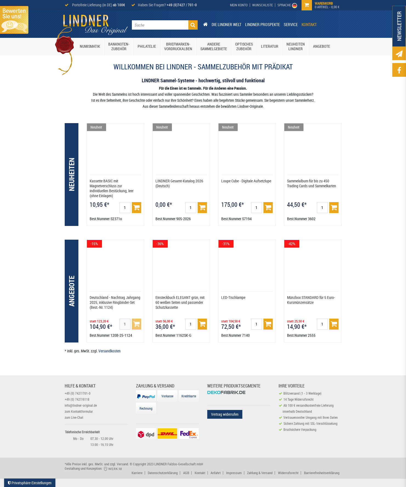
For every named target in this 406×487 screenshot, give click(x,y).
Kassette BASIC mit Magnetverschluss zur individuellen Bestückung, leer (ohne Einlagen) (112, 188)
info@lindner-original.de (81, 405)
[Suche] (193, 25)
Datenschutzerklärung (163, 473)
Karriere (137, 473)
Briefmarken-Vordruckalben (178, 46)
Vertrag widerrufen (225, 414)
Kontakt (309, 24)
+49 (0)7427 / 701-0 (182, 4)
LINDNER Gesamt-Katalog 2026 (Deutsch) (179, 183)
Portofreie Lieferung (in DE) (98, 4)
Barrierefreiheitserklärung (321, 473)
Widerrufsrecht (288, 473)
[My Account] (239, 5)
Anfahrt (216, 473)
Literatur (269, 46)
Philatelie (147, 46)
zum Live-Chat (74, 417)
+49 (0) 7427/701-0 (77, 393)
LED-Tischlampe (233, 297)
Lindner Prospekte (262, 24)
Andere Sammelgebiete (213, 46)
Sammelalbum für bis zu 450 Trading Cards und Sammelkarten (311, 183)
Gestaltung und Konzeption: (94, 468)
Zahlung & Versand (259, 473)
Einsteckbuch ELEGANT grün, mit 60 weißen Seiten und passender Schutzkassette (180, 302)
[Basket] (136, 207)
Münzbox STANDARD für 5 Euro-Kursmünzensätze (311, 300)
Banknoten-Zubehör (118, 46)
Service (291, 24)
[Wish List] (262, 5)
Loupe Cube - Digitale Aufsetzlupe (246, 180)
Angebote (321, 46)
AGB (186, 473)
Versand (122, 463)
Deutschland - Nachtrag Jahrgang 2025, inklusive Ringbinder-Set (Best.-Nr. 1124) (115, 302)
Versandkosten (109, 350)
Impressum (234, 473)
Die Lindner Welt (226, 24)
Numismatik (90, 46)
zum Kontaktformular (79, 411)
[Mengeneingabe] (125, 207)
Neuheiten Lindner (295, 46)
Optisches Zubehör (244, 46)
